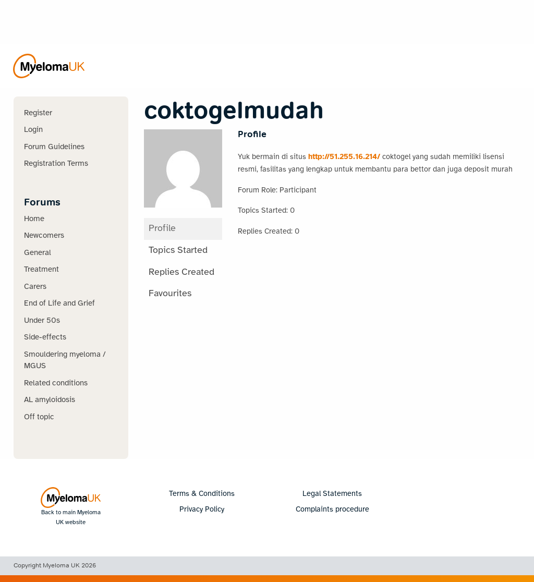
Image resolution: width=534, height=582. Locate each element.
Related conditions (56, 383)
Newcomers (44, 236)
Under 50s (42, 321)
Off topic (39, 417)
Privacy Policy (201, 509)
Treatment (41, 269)
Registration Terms (56, 164)
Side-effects (45, 337)
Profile (162, 229)
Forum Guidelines (54, 147)
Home (34, 219)
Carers (35, 287)
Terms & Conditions (202, 494)
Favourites (170, 294)
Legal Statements (332, 494)
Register (38, 113)
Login (33, 130)
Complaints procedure (332, 509)
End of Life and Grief (59, 303)
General (37, 253)
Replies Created (181, 272)
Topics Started (178, 251)
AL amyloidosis (49, 400)
